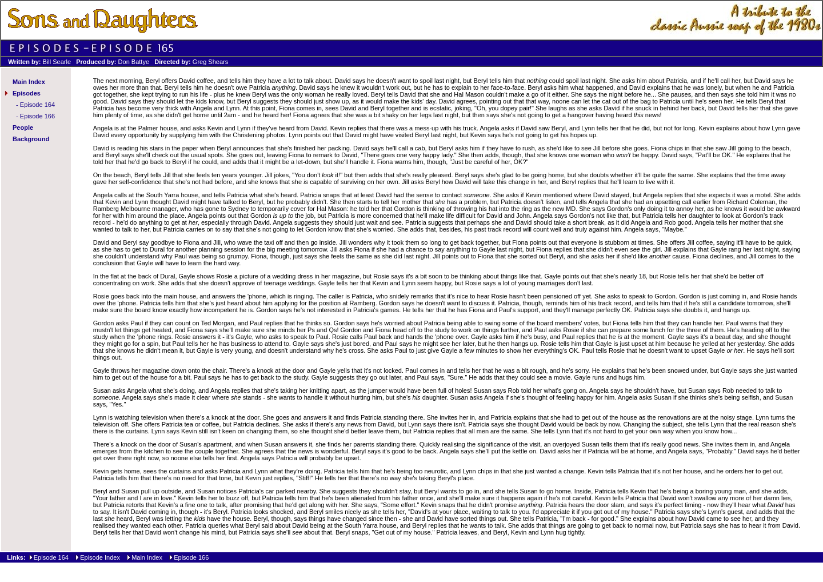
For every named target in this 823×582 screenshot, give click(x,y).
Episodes (27, 93)
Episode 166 (37, 116)
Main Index (29, 81)
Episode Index (100, 557)
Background (31, 138)
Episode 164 (37, 104)
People (23, 127)
